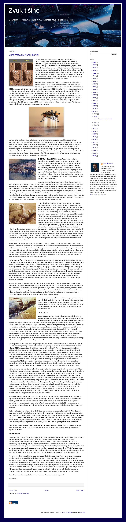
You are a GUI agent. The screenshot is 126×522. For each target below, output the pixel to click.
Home (47, 490)
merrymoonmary (66, 512)
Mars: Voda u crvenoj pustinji (24, 55)
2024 (94, 67)
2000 (94, 147)
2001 (94, 145)
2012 (94, 100)
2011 (94, 103)
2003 (94, 139)
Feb (95, 125)
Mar (95, 122)
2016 (94, 89)
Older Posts (79, 490)
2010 (94, 106)
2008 (94, 111)
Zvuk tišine (24, 10)
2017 (94, 86)
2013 (94, 98)
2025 (94, 65)
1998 (94, 153)
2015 (94, 92)
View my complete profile (98, 195)
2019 (94, 81)
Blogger (82, 512)
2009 (94, 108)
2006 (94, 131)
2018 (94, 84)
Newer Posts (13, 490)
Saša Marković (108, 163)
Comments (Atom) (23, 493)
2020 (94, 78)
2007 (94, 128)
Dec (95, 114)
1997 (94, 156)
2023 (94, 70)
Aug (95, 116)
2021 (94, 76)
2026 (94, 62)
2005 (94, 134)
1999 (94, 150)
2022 (94, 73)
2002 (94, 142)
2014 (94, 95)
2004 (94, 136)
